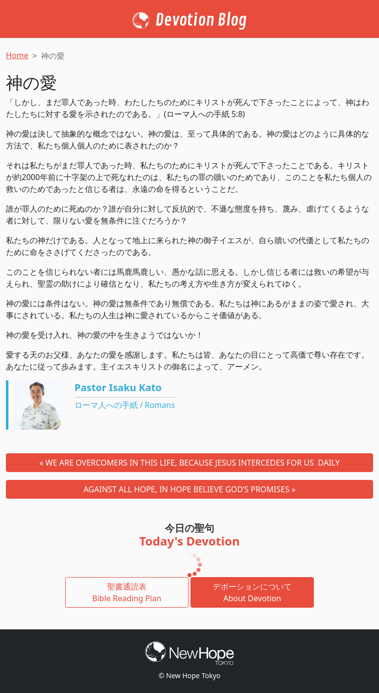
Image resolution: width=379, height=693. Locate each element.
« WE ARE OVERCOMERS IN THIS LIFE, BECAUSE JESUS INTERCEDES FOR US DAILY (189, 462)
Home (17, 55)
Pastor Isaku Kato (118, 387)
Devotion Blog (201, 20)
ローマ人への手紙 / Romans (125, 405)
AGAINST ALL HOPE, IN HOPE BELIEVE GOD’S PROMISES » (189, 489)
